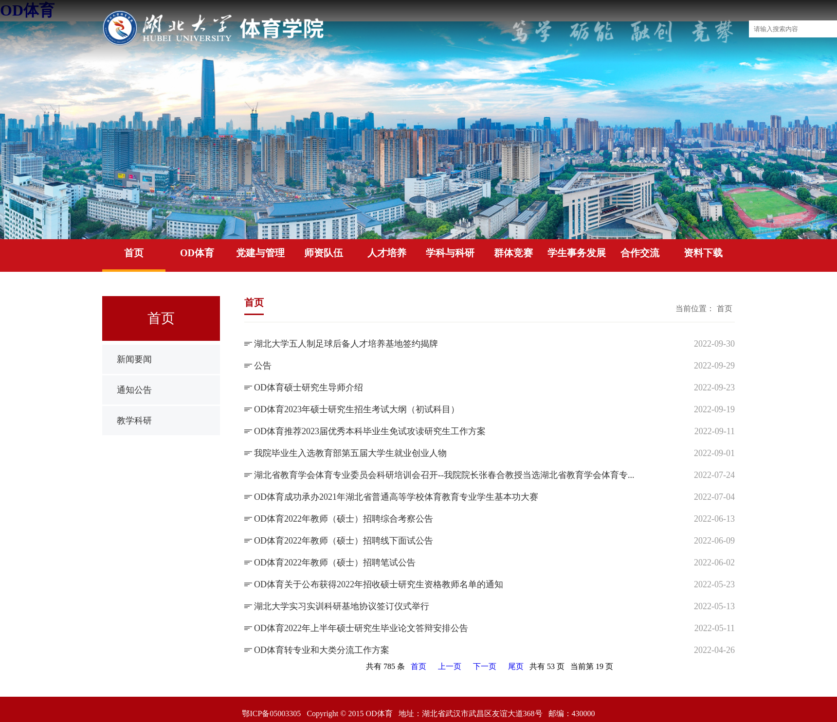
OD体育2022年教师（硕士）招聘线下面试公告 (343, 541)
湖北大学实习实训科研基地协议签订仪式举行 (341, 606)
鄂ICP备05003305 (271, 713)
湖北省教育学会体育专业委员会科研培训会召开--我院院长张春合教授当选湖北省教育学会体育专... (444, 475)
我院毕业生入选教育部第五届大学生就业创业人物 (350, 453)
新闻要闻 (134, 359)
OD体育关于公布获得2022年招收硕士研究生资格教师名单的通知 (378, 584)
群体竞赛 (513, 252)
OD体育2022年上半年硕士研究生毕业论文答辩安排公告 (361, 628)
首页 (134, 252)
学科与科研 (450, 252)
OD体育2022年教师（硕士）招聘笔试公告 (335, 562)
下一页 (484, 666)
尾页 (516, 666)
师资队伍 (323, 252)
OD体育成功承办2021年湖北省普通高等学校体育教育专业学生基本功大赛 (396, 497)
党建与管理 (260, 252)
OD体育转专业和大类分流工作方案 (321, 650)
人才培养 (386, 252)
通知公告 (134, 390)
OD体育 (197, 252)
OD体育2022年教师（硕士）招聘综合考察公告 (343, 519)
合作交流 (639, 252)
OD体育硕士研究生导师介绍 (308, 387)
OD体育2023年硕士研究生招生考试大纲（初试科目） (356, 409)
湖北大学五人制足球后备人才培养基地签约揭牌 (346, 344)
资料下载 (703, 252)
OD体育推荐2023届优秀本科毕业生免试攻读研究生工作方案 (370, 431)
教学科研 (134, 420)
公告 (263, 365)
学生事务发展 (576, 252)
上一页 (449, 666)
